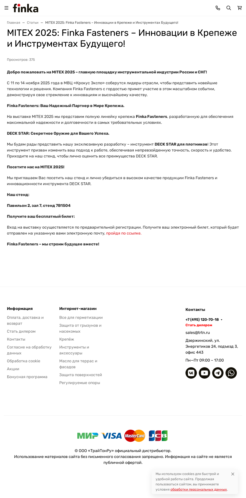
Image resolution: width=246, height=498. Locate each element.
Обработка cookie (23, 361)
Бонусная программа (27, 376)
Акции (13, 369)
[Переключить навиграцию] (6, 8)
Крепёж (66, 339)
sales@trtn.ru (197, 332)
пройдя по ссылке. (124, 233)
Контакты (16, 339)
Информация (20, 309)
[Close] (232, 473)
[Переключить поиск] (228, 8)
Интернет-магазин (78, 309)
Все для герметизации (81, 317)
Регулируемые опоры (79, 382)
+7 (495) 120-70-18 (202, 319)
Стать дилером (21, 331)
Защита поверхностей (80, 374)
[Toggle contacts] (217, 8)
